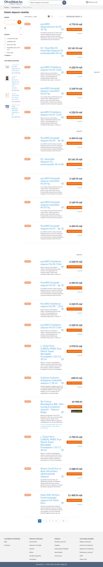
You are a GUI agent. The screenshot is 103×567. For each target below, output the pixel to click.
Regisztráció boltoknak (87, 549)
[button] (92, 2)
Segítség (57, 545)
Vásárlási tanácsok (60, 542)
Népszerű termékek (35, 545)
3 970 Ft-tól (75, 346)
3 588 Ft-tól (75, 469)
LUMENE (10, 41)
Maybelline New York (13, 47)
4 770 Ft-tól (75, 24)
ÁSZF (81, 556)
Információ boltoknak (86, 545)
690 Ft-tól (76, 378)
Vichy (8, 52)
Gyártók (31, 549)
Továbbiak (8, 55)
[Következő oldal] (67, 521)
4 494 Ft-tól (75, 138)
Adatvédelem (59, 552)
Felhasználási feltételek (61, 549)
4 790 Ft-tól (75, 437)
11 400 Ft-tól (75, 495)
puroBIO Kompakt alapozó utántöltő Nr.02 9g (50, 91)
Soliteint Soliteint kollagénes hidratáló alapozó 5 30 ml (51, 380)
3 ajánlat (79, 57)
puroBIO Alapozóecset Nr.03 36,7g (51, 27)
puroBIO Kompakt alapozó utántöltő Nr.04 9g (50, 181)
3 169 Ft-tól (75, 89)
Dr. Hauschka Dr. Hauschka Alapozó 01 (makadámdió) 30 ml (52, 51)
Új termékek (33, 542)
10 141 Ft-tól (75, 48)
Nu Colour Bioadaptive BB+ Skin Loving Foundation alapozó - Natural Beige (52, 407)
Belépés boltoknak (85, 542)
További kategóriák (35, 556)
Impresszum (58, 556)
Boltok (31, 552)
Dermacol (10, 44)
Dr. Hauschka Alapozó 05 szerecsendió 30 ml (51, 162)
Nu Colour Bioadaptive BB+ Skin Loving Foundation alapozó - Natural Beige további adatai (51, 426)
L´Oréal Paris (11, 38)
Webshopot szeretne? (86, 552)
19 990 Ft (77, 402)
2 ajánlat (79, 33)
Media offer (83, 559)
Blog (5, 542)
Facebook (7, 545)
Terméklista (32, 559)
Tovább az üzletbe (75, 406)
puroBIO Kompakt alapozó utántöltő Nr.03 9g (50, 205)
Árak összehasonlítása (75, 29)
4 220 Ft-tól (75, 67)
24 (63, 521)
